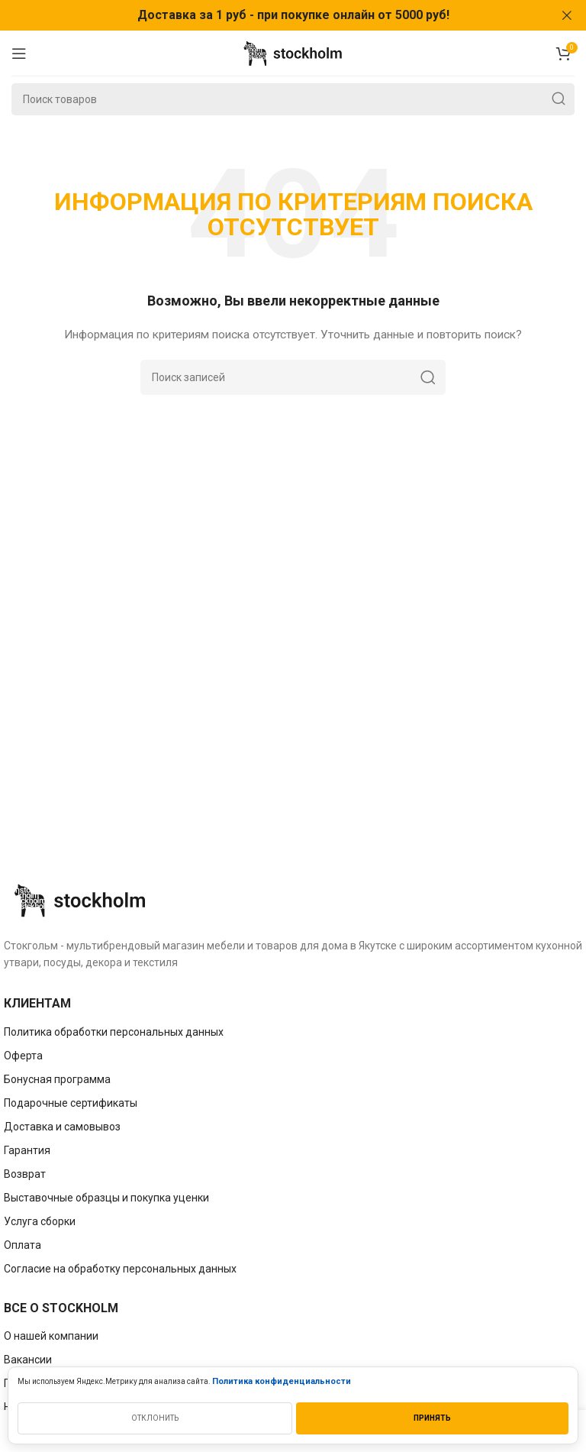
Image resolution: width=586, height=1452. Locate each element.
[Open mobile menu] (19, 52)
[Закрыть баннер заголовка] (567, 15)
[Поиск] (293, 99)
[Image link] (80, 899)
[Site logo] (293, 52)
